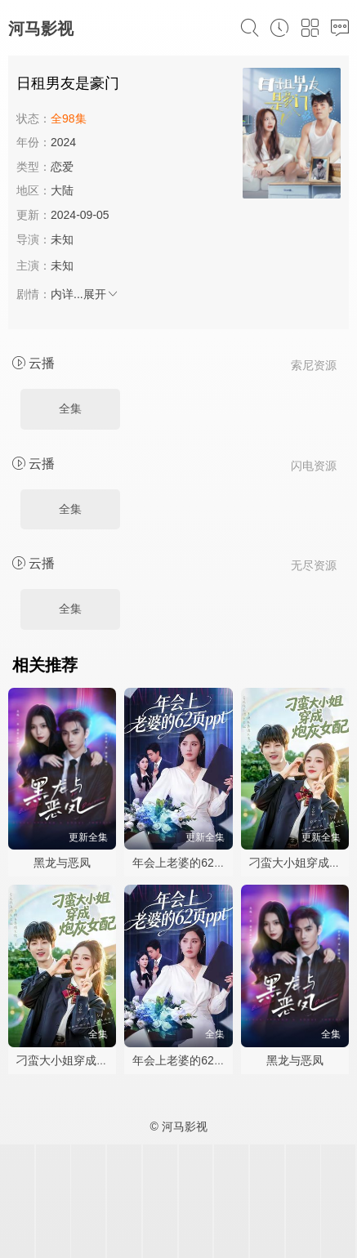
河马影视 (41, 29)
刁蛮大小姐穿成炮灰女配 (79, 1060)
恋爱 (62, 166)
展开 (101, 294)
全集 (70, 408)
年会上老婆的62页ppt (186, 862)
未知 (62, 239)
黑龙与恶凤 (62, 862)
